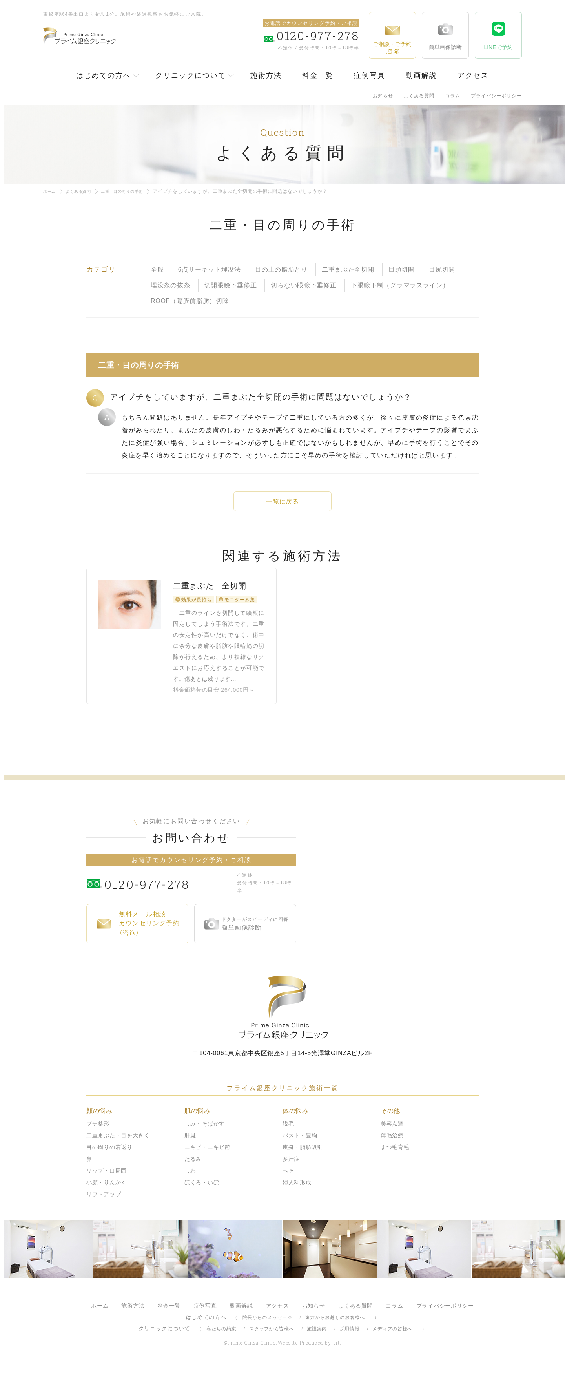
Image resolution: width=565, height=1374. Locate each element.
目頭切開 (401, 269)
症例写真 (369, 75)
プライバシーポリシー (496, 96)
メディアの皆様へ (392, 1335)
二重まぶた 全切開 (209, 597)
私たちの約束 (221, 1335)
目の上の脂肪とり (281, 269)
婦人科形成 (297, 1189)
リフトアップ (103, 1200)
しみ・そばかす (204, 1130)
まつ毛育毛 (395, 1153)
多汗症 (291, 1165)
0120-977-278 (168, 889)
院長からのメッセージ (267, 1323)
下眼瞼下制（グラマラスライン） (400, 285)
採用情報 (350, 1335)
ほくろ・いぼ (201, 1189)
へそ (288, 1177)
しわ (190, 1177)
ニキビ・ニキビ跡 (207, 1153)
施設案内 (317, 1335)
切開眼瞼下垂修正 (230, 285)
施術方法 (266, 75)
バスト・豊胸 (299, 1141)
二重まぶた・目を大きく (118, 1141)
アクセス (473, 75)
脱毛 (288, 1130)
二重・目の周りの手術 (133, 191)
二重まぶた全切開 (348, 269)
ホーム (50, 191)
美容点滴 (392, 1130)
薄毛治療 (392, 1141)
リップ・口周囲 (106, 1177)
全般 (157, 269)
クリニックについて (190, 75)
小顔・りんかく (106, 1189)
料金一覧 (318, 75)
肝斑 (190, 1141)
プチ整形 (97, 1130)
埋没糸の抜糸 (170, 285)
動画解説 (421, 75)
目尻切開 (442, 269)
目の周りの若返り (109, 1153)
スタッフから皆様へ (271, 1335)
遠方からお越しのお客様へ (335, 1323)
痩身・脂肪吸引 (302, 1153)
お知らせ (383, 96)
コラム (452, 96)
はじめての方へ (103, 75)
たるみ (193, 1165)
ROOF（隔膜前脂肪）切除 (190, 301)
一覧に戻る (282, 501)
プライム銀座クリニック (282, 1013)
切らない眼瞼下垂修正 (303, 285)
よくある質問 (419, 96)
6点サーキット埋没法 (209, 269)
